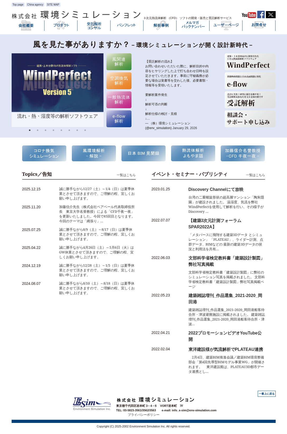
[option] (57, 90)
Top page (18, 4)
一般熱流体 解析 (119, 99)
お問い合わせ (259, 26)
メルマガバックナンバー (193, 26)
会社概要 (28, 26)
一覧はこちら (126, 175)
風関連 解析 (119, 61)
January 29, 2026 (184, 128)
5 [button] (61, 131)
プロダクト (61, 26)
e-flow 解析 (118, 118)
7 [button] (77, 131)
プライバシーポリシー (143, 415)
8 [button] (85, 131)
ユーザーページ (226, 26)
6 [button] (69, 131)
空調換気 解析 (119, 80)
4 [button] (53, 131)
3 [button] (45, 131)
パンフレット (127, 26)
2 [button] (37, 131)
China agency (35, 4)
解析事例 (160, 26)
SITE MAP (53, 4)
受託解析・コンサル (94, 26)
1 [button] (29, 131)
